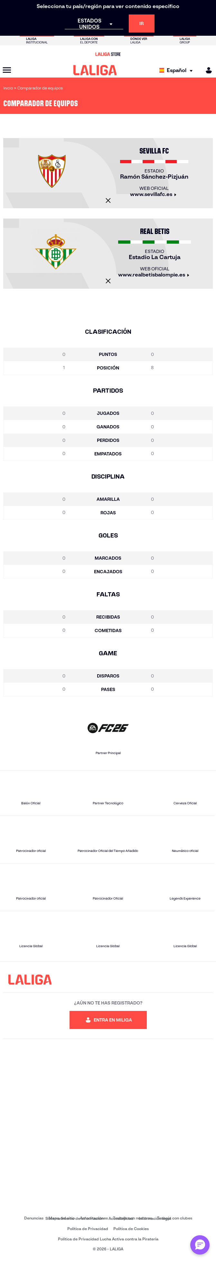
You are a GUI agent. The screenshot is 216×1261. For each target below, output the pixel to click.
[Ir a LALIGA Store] (108, 54)
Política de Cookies (131, 1229)
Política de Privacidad (87, 1229)
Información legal (155, 1218)
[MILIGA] (206, 70)
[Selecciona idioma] (177, 70)
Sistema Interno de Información (74, 1218)
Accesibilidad (121, 1218)
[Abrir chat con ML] (200, 1245)
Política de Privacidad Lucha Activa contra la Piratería (108, 1239)
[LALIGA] (95, 70)
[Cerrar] (108, 200)
